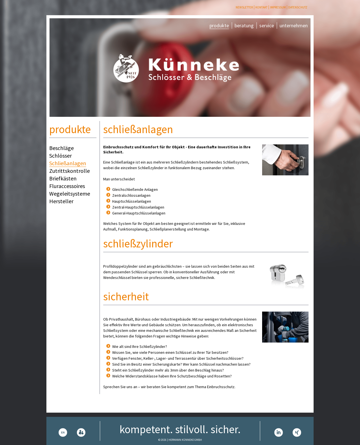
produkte (219, 25)
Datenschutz (297, 7)
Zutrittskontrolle (69, 170)
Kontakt (261, 7)
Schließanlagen (67, 163)
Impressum (278, 7)
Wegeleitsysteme (69, 193)
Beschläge (61, 147)
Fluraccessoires (67, 185)
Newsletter (244, 7)
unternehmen (294, 25)
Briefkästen (62, 178)
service (266, 25)
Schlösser (60, 155)
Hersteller (61, 201)
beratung (244, 25)
